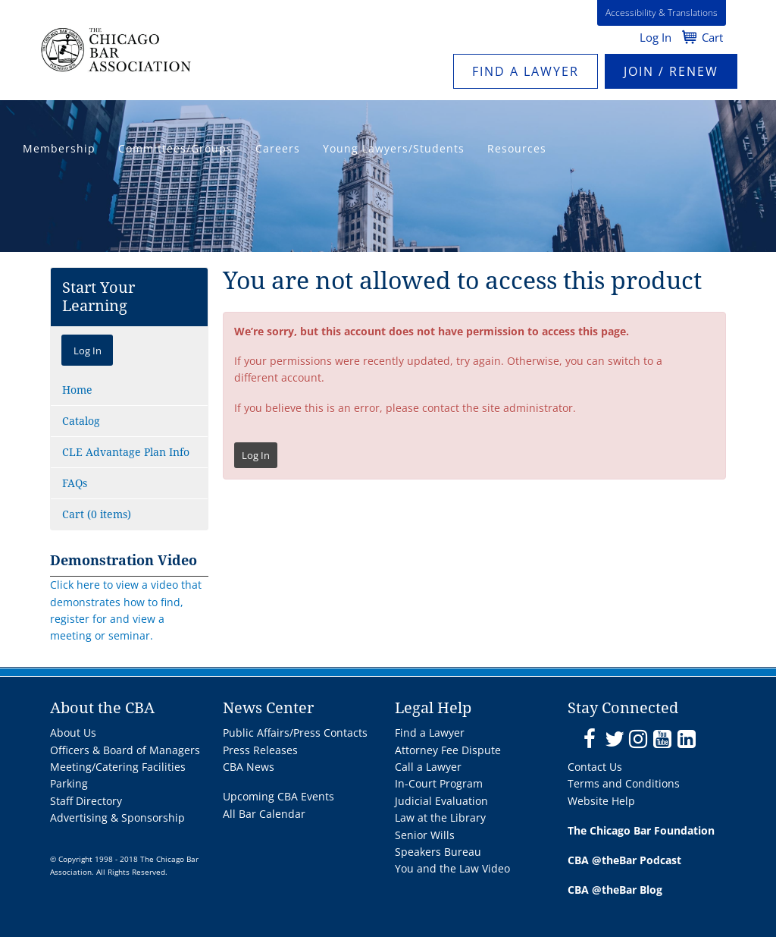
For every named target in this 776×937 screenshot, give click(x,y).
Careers (277, 148)
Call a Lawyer (428, 766)
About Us (73, 732)
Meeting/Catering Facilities (118, 766)
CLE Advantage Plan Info (125, 452)
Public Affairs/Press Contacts (295, 732)
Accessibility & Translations (661, 12)
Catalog (81, 421)
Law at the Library (440, 817)
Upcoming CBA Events (278, 796)
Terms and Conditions (624, 783)
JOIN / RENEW (671, 71)
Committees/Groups (175, 148)
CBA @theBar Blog (615, 889)
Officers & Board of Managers (125, 750)
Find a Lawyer (525, 71)
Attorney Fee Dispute (448, 750)
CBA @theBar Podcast (624, 860)
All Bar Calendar (264, 814)
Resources (516, 148)
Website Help (601, 801)
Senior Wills (425, 835)
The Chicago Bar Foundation (641, 830)
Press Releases (260, 750)
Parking (69, 783)
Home (77, 390)
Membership (59, 148)
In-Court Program (439, 783)
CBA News (248, 766)
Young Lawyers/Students (394, 148)
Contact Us (595, 766)
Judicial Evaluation (441, 801)
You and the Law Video (452, 868)
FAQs (74, 483)
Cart (712, 37)
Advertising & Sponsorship (117, 817)
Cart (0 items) (96, 514)
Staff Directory (86, 801)
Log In (655, 37)
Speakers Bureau (438, 851)
